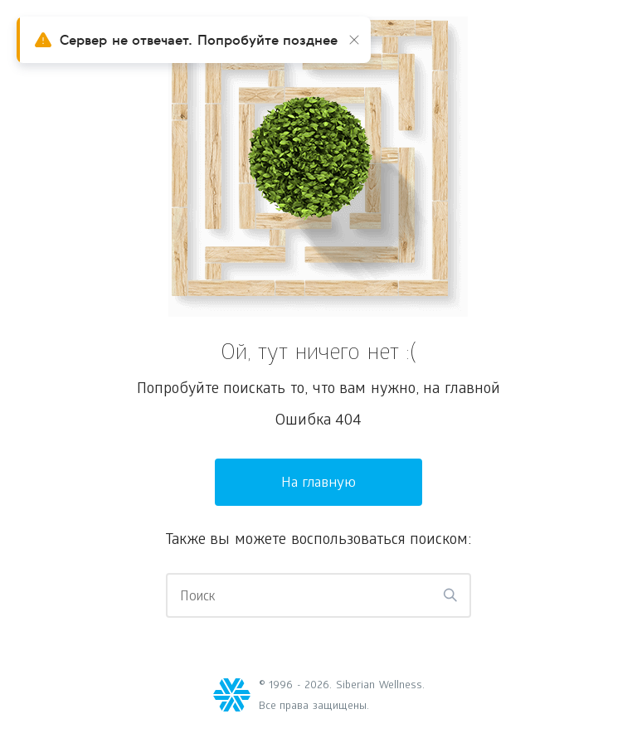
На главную (319, 484)
